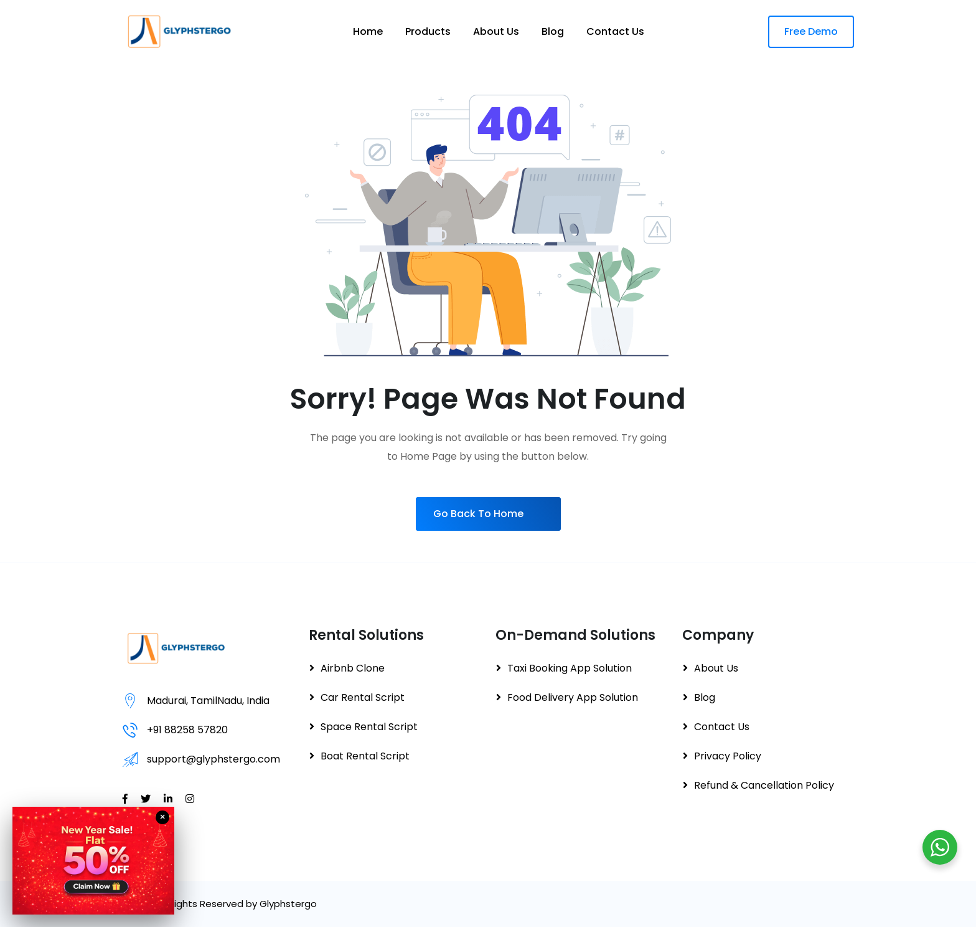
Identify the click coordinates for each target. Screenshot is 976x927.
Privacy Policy (727, 756)
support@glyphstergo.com (213, 759)
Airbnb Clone (353, 668)
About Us (496, 31)
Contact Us (615, 31)
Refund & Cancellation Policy (764, 785)
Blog (553, 31)
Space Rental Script (369, 727)
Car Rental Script (363, 697)
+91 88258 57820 (187, 730)
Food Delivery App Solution (572, 697)
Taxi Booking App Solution (569, 668)
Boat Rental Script (365, 756)
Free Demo (811, 31)
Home (368, 31)
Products (428, 31)
